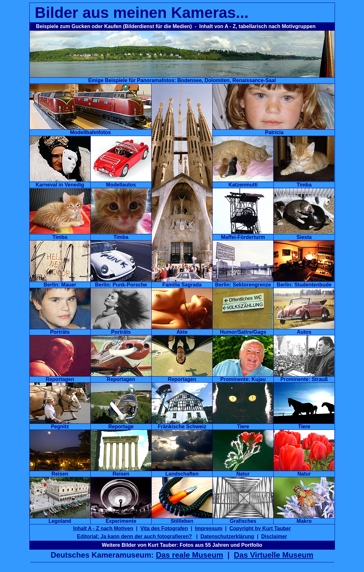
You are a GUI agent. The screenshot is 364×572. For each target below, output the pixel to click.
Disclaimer (274, 536)
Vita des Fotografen (164, 528)
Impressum (208, 528)
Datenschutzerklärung (227, 536)
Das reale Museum (189, 555)
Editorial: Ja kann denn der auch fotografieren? (134, 536)
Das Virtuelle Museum (273, 555)
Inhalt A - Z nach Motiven (103, 528)
